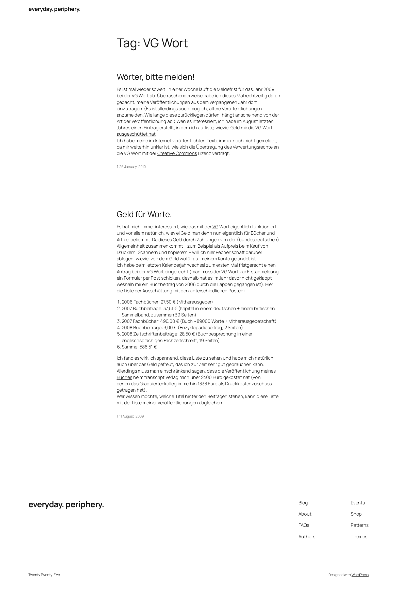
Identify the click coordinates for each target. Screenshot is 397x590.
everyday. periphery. (54, 9)
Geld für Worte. (144, 214)
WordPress (360, 574)
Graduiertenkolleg (158, 383)
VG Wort (140, 95)
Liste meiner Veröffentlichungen (165, 403)
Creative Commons (177, 153)
